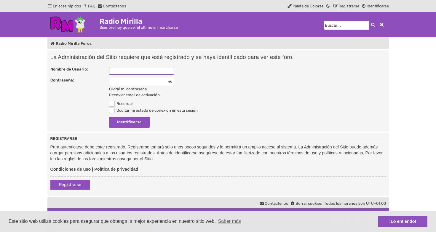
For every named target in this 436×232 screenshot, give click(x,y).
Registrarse (70, 184)
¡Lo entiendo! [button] (402, 221)
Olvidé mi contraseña (128, 89)
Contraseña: (62, 80)
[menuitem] (89, 6)
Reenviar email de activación (134, 95)
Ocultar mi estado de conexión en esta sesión (153, 110)
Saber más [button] (229, 221)
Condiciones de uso (70, 169)
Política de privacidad (116, 169)
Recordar (121, 103)
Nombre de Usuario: (69, 69)
